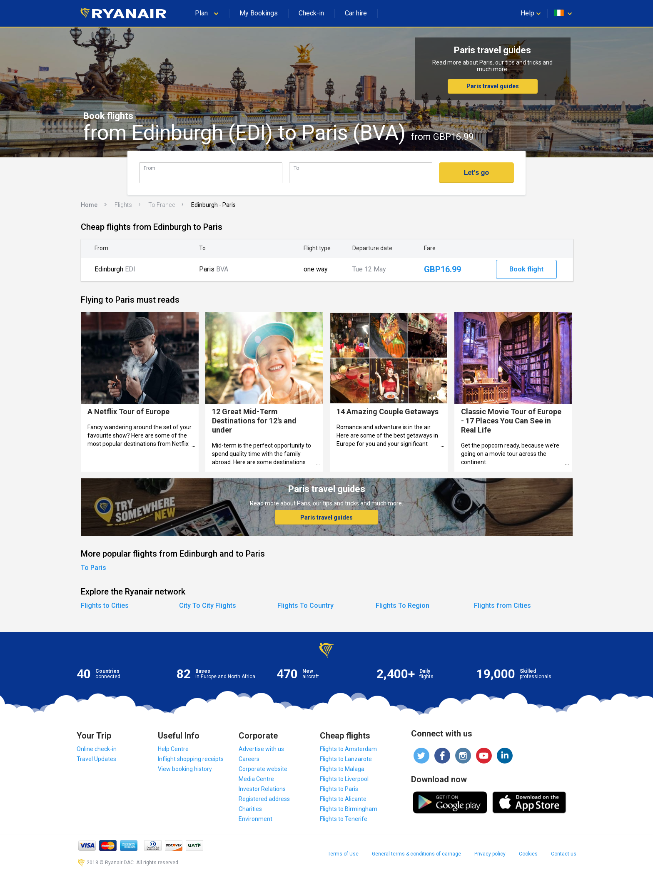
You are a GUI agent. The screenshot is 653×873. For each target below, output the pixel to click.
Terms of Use (343, 854)
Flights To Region (402, 605)
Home (89, 204)
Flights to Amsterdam (348, 749)
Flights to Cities (105, 605)
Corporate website (263, 769)
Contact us (563, 854)
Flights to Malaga (342, 769)
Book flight (526, 269)
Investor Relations (262, 789)
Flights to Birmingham (348, 809)
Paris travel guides (492, 86)
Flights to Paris (339, 789)
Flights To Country (305, 605)
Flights (123, 204)
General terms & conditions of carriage (416, 854)
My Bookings (258, 13)
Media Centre (256, 779)
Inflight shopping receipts (191, 759)
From (149, 168)
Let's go (476, 172)
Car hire (356, 13)
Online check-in (97, 749)
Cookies (528, 854)
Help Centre (173, 749)
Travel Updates (96, 759)
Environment (255, 819)
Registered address (264, 799)
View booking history (185, 769)
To (296, 168)
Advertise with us (261, 749)
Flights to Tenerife (343, 819)
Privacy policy (490, 854)
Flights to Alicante (343, 799)
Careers (249, 759)
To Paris (93, 568)
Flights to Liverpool (344, 779)
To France (161, 204)
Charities (250, 809)
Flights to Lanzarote (346, 759)
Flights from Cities (502, 605)
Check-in (311, 13)
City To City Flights (207, 605)
